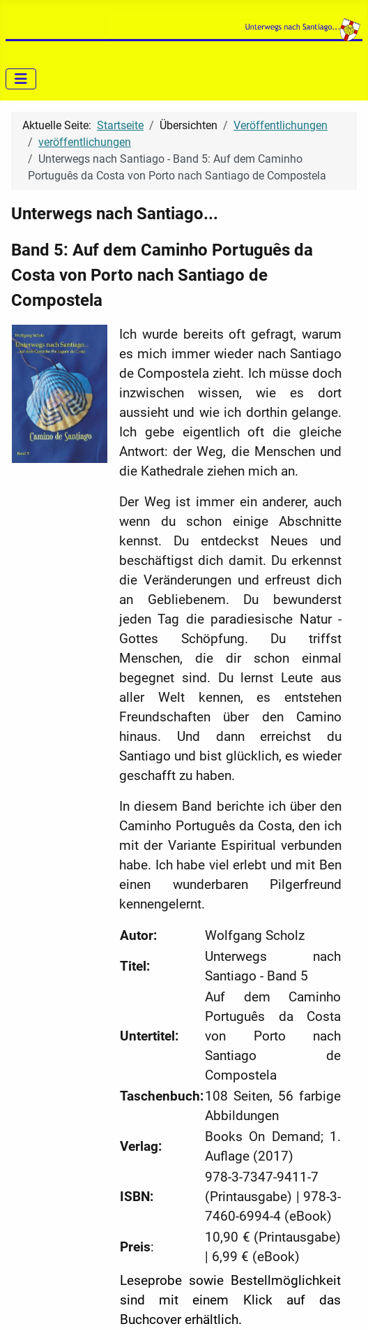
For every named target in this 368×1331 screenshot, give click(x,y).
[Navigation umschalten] (21, 78)
